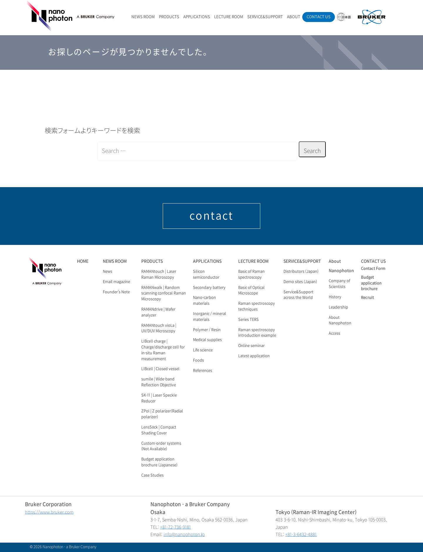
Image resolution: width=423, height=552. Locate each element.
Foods (198, 360)
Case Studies (152, 475)
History (335, 297)
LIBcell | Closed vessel (160, 369)
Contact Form (373, 268)
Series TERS (248, 319)
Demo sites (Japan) (300, 282)
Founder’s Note (116, 292)
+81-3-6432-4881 (301, 534)
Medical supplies (207, 340)
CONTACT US (318, 16)
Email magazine (116, 282)
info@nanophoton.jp (184, 534)
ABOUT (293, 16)
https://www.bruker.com (49, 512)
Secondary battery (209, 287)
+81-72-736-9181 (175, 527)
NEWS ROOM (143, 16)
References (202, 370)
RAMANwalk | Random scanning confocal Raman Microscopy (163, 293)
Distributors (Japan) (300, 271)
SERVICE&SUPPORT (265, 16)
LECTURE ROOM (228, 16)
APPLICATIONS (196, 16)
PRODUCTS (169, 16)
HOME (82, 261)
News (107, 271)
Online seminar (251, 345)
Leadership (338, 307)
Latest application (254, 356)
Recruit (367, 297)
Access (334, 333)
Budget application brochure (371, 283)
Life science (203, 350)
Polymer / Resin (207, 330)
